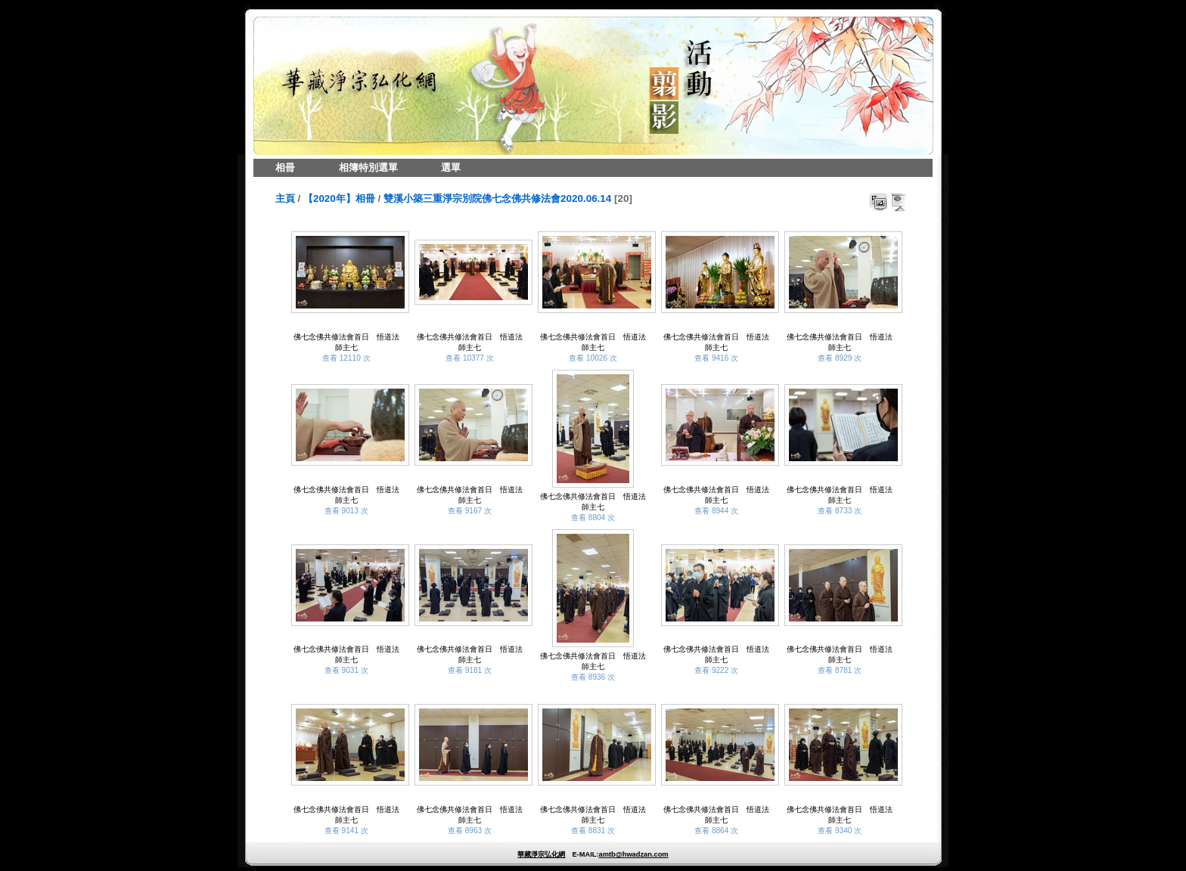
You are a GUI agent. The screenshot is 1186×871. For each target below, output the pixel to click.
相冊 (285, 167)
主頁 (285, 198)
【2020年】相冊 (339, 198)
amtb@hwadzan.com (633, 854)
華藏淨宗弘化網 (541, 854)
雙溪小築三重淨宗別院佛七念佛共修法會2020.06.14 (497, 198)
